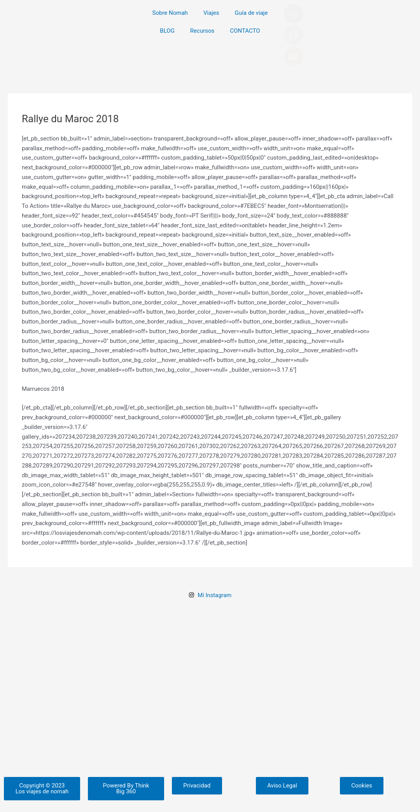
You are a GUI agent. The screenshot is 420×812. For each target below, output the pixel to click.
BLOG (167, 30)
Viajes (211, 12)
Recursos (202, 30)
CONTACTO (245, 30)
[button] (42, 793)
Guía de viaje (251, 12)
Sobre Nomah (170, 12)
